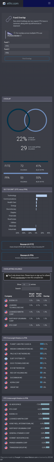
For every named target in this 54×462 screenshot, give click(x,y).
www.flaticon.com (31, 457)
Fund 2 (6, 49)
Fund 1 (6, 42)
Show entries (26, 284)
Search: (27, 288)
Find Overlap (27, 59)
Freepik (17, 457)
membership (20, 278)
